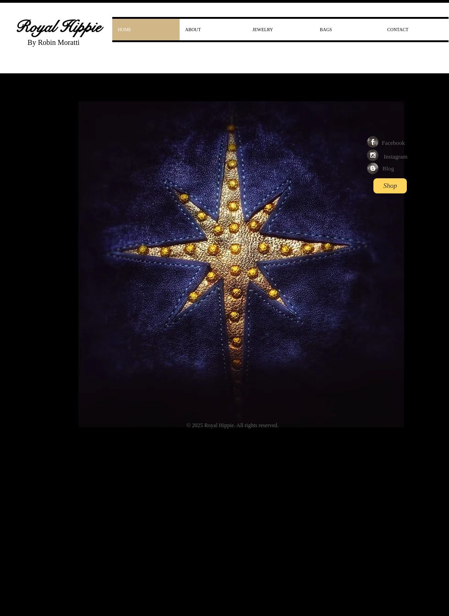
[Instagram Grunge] (372, 155)
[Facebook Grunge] (372, 142)
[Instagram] (395, 156)
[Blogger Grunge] (372, 168)
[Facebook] (393, 143)
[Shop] (390, 185)
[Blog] (388, 168)
